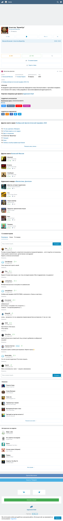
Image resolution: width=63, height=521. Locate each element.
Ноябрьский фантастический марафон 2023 (31, 123)
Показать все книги (31, 420)
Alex (6, 248)
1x (57, 36)
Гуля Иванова (9, 261)
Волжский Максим (14, 29)
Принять (57, 518)
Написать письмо (31, 500)
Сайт (3, 105)
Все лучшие (31, 467)
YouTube (18, 105)
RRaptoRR (7, 313)
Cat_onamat (8, 300)
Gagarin (7, 365)
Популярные (4, 237)
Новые (11, 237)
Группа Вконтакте (31, 475)
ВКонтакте (11, 105)
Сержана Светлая (12, 346)
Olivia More (8, 334)
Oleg (6, 271)
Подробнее (13, 518)
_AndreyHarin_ (9, 281)
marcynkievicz (9, 290)
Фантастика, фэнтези (7, 71)
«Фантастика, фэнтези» (23, 181)
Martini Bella (8, 355)
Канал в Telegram (31, 480)
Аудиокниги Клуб (28, 94)
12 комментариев (31, 60)
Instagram (27, 105)
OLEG (6, 323)
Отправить (57, 244)
